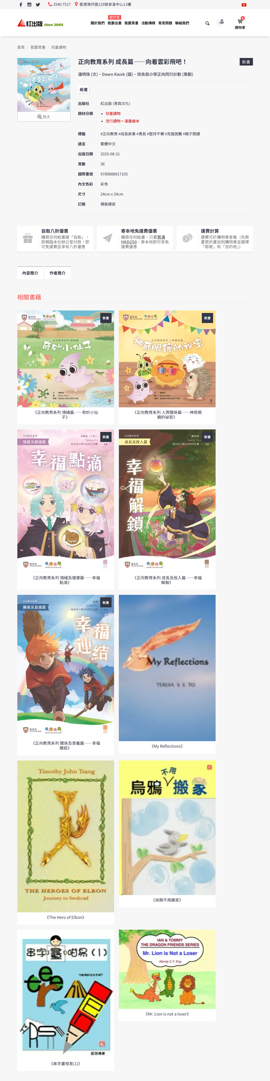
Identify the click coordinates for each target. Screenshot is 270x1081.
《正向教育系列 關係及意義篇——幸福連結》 (65, 745)
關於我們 (98, 23)
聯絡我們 (182, 23)
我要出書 (115, 20)
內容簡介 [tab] (30, 273)
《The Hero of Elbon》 (65, 917)
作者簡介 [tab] (58, 273)
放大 (43, 117)
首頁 (21, 47)
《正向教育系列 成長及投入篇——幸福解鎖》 (167, 580)
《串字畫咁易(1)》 (65, 1063)
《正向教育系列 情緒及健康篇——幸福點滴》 (65, 580)
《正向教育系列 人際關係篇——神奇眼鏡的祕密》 (167, 414)
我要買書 (131, 23)
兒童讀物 (58, 47)
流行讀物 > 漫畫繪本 (122, 121)
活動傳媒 (148, 23)
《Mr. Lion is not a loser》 (167, 1014)
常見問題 (165, 23)
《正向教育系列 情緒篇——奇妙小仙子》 (65, 414)
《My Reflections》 (167, 746)
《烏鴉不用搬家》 (167, 900)
